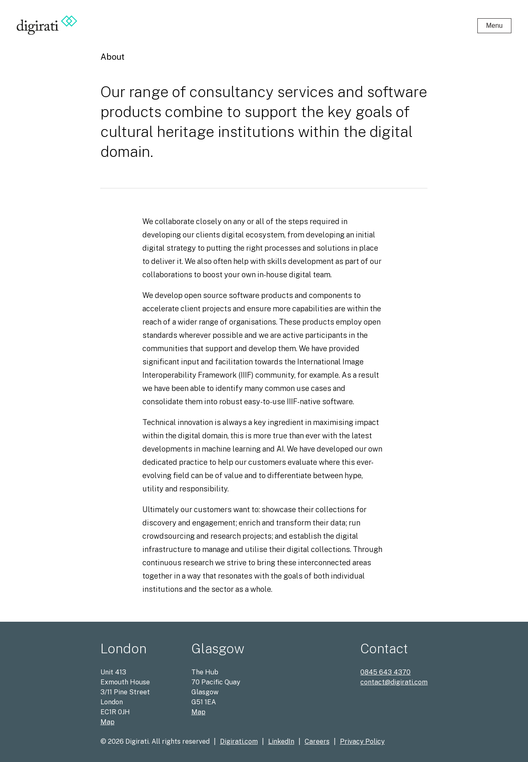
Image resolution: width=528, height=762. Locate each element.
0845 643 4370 (385, 672)
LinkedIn (281, 741)
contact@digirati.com (394, 682)
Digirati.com (239, 741)
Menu (494, 25)
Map (107, 722)
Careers (317, 741)
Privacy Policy (362, 741)
